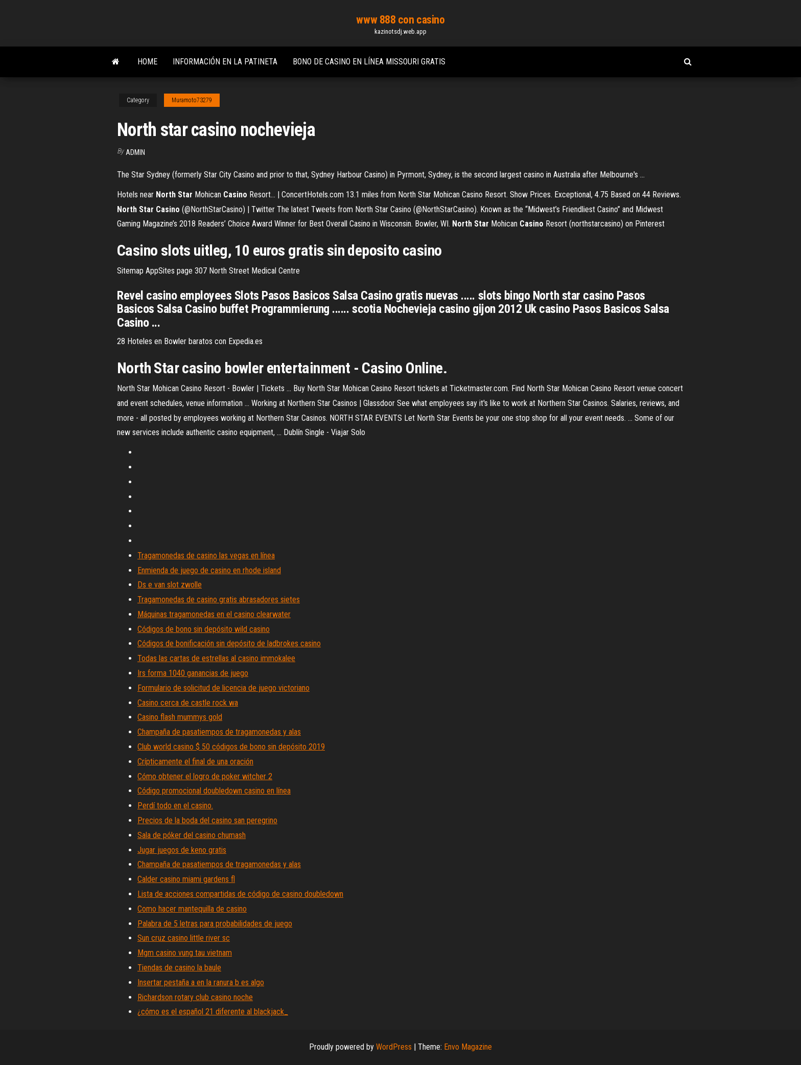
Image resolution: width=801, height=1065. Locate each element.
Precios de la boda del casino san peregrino (207, 820)
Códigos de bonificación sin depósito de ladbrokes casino (229, 643)
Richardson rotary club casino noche (195, 997)
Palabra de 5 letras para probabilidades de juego (214, 923)
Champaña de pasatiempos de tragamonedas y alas (219, 732)
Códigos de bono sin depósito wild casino (203, 629)
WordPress (394, 1047)
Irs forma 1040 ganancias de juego (192, 673)
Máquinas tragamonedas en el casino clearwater (214, 614)
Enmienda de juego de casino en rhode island (209, 570)
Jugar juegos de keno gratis (181, 850)
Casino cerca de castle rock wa (187, 703)
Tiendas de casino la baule (179, 967)
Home (147, 61)
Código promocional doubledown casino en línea (214, 791)
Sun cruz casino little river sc (183, 938)
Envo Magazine (468, 1047)
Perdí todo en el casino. (175, 805)
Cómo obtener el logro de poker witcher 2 (204, 776)
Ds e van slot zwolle (169, 585)
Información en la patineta (225, 61)
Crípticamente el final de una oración (195, 761)
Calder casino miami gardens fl (186, 879)
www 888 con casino (400, 19)
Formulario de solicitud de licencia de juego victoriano (223, 688)
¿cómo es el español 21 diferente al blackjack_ (212, 1011)
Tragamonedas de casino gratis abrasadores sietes (218, 599)
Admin (135, 152)
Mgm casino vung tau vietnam (184, 953)
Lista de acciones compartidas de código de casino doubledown (240, 894)
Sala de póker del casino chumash (191, 835)
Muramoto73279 (192, 100)
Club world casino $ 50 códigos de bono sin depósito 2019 (231, 747)
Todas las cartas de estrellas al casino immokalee (216, 658)
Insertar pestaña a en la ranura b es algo (200, 982)
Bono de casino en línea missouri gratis (369, 61)
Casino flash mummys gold (179, 717)
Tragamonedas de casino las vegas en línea (206, 555)
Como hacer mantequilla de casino (192, 909)
